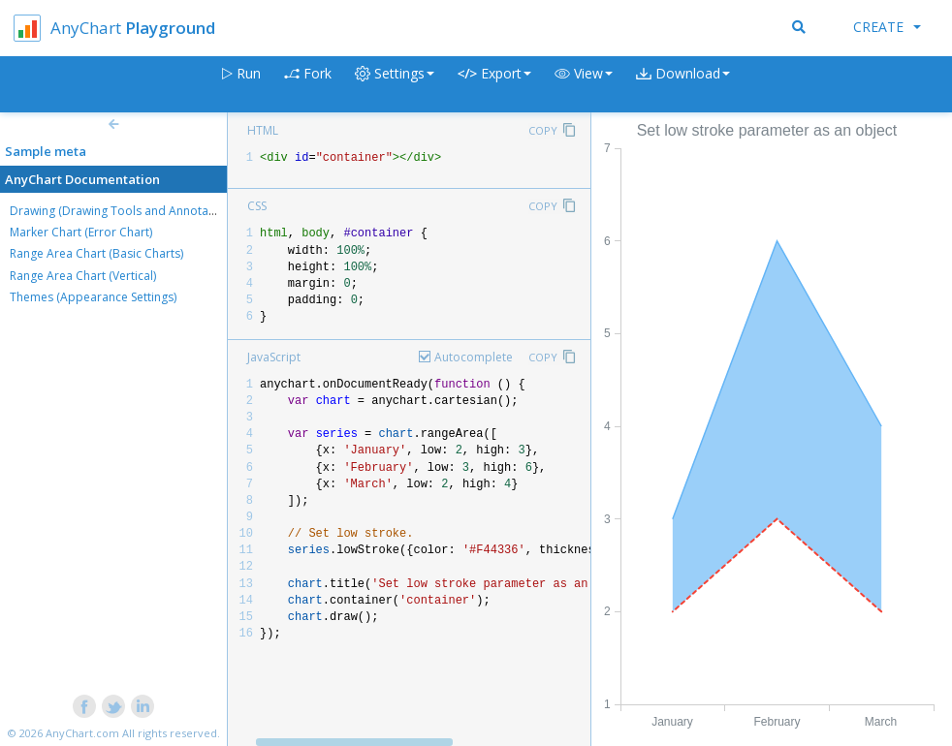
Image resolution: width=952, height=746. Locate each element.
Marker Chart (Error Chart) (81, 232)
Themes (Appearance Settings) (93, 297)
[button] (583, 84)
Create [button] (887, 26)
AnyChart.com (82, 733)
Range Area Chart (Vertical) (83, 275)
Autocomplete (473, 357)
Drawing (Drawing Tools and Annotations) (124, 210)
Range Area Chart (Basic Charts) (96, 253)
